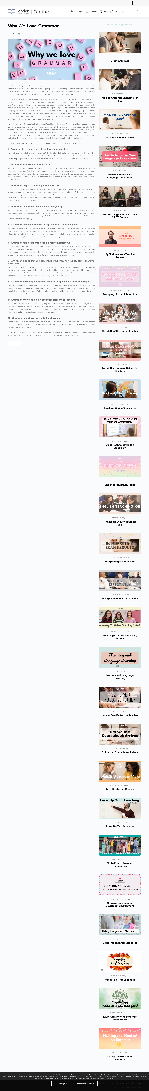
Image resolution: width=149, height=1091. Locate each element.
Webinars (91, 11)
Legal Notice (65, 1076)
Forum (114, 11)
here (112, 1078)
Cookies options (61, 1084)
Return (14, 344)
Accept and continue (85, 1084)
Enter (136, 3)
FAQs (126, 11)
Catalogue (77, 11)
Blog (104, 11)
